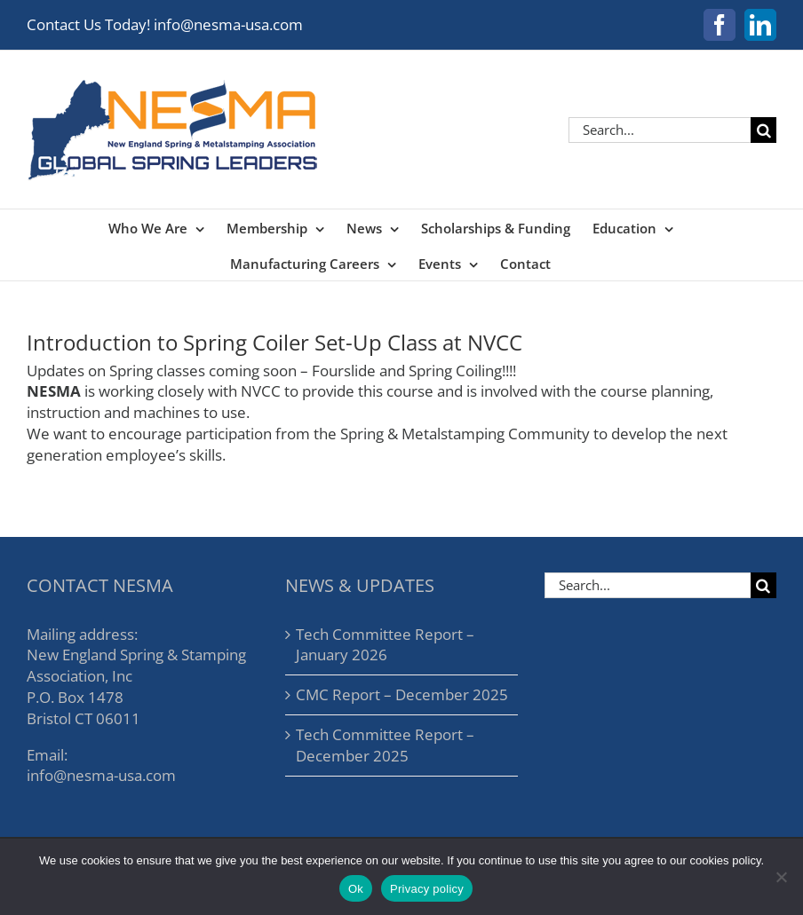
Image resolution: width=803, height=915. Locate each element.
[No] (781, 877)
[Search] (763, 130)
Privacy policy (427, 888)
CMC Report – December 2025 (402, 694)
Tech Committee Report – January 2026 (385, 645)
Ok (355, 888)
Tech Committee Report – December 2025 (385, 745)
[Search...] (659, 130)
